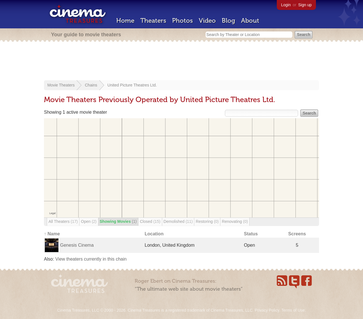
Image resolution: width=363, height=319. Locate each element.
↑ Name (52, 233)
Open (88, 221)
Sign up (305, 5)
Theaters (153, 20)
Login (286, 5)
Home (125, 20)
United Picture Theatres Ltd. (132, 85)
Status (251, 233)
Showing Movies (118, 221)
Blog (228, 20)
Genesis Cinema (77, 245)
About (250, 20)
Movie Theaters (61, 85)
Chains (91, 85)
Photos (182, 20)
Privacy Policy (267, 310)
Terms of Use (293, 310)
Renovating (235, 221)
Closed (150, 221)
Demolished (178, 221)
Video (207, 20)
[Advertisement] (181, 61)
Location (154, 233)
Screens (297, 233)
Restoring (207, 221)
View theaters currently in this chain (90, 259)
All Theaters (63, 221)
